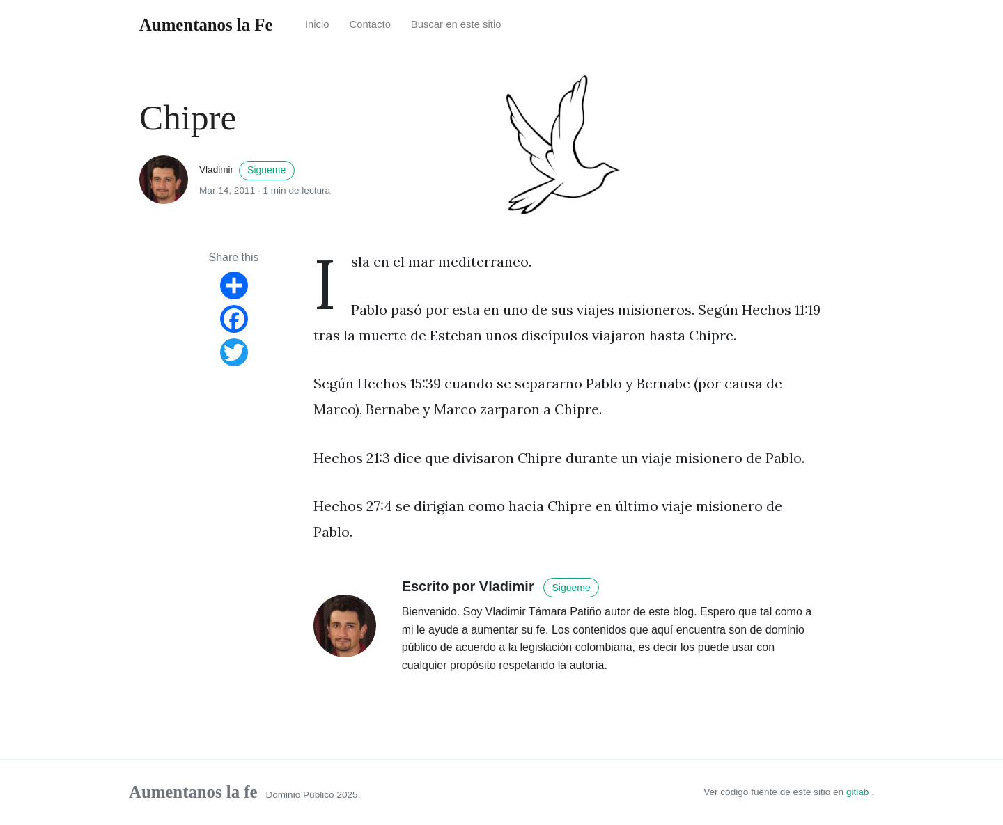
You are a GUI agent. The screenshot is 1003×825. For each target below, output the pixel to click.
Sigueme (266, 169)
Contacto (370, 24)
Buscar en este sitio (456, 24)
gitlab (858, 792)
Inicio (317, 24)
